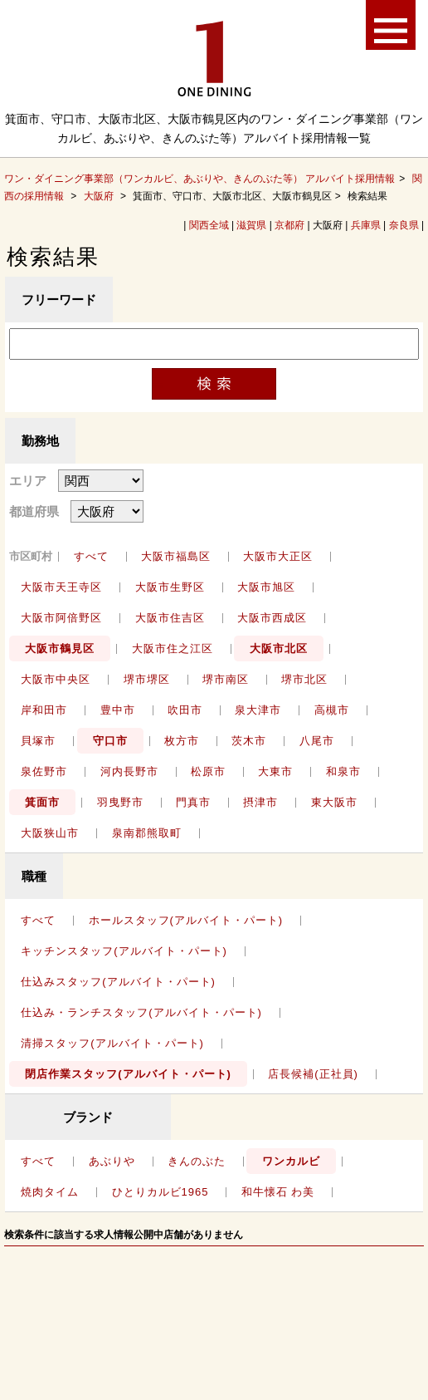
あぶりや (112, 1161)
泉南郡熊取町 (147, 833)
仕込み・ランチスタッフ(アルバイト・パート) (141, 1012)
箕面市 (42, 802)
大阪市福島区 (176, 556)
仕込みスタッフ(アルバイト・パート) (118, 981)
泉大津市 (258, 710)
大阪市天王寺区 (61, 587)
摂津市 (260, 802)
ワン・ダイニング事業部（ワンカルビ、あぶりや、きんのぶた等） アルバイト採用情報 (199, 178)
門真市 (193, 802)
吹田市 (185, 710)
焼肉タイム (50, 1192)
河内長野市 (129, 771)
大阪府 (99, 196)
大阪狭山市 (50, 833)
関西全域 (209, 225)
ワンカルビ (291, 1161)
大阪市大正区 (278, 556)
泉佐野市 (44, 771)
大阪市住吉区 (170, 618)
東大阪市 (334, 802)
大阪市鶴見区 (60, 648)
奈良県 (404, 225)
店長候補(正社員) (313, 1074)
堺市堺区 (147, 679)
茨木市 (248, 740)
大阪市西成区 (272, 618)
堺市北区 (304, 679)
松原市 (208, 771)
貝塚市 (38, 740)
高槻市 (331, 710)
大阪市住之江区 (172, 648)
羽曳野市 (120, 802)
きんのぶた (197, 1161)
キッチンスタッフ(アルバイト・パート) (124, 951)
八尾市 (316, 740)
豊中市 (117, 710)
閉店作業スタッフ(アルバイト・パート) (128, 1074)
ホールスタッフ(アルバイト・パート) (186, 920)
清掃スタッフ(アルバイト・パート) (112, 1043)
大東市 (275, 771)
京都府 (289, 225)
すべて (91, 556)
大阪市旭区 (266, 587)
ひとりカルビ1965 (160, 1192)
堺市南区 (225, 679)
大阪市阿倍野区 (61, 618)
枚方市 (181, 740)
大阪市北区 (279, 648)
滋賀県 (251, 225)
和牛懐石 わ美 (278, 1192)
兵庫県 (366, 225)
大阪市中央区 (55, 679)
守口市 (110, 740)
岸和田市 (44, 710)
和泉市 (343, 771)
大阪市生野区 (170, 587)
